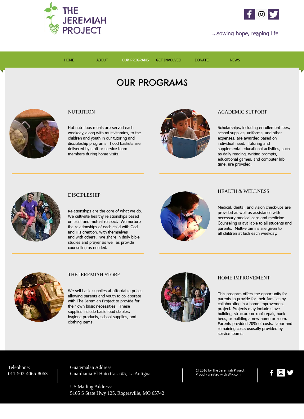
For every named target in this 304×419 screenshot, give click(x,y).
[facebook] (249, 14)
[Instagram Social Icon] (261, 14)
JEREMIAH (85, 20)
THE (70, 10)
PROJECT (82, 30)
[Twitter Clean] (273, 14)
